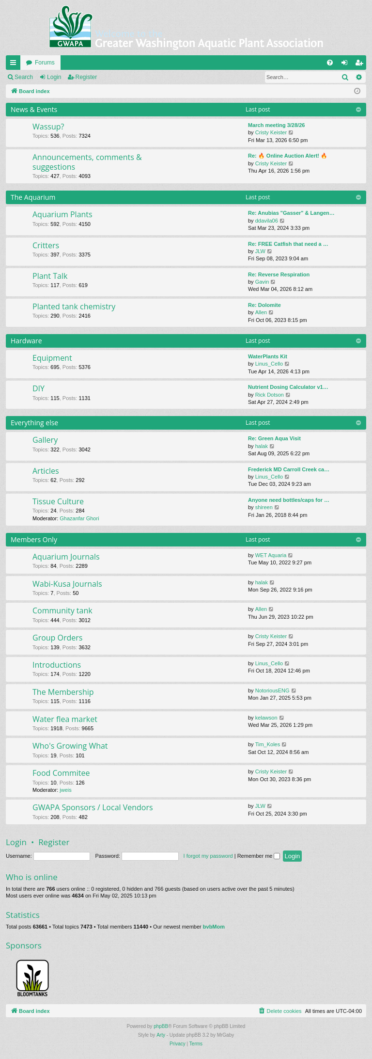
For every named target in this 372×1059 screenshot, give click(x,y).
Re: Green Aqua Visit (274, 438)
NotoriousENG (272, 690)
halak (261, 446)
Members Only (34, 539)
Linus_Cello (269, 364)
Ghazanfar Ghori (79, 518)
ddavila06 (266, 221)
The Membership (63, 692)
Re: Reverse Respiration (279, 274)
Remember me (258, 856)
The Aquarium (33, 197)
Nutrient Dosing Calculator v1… (288, 387)
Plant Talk (49, 276)
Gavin (262, 282)
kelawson (266, 718)
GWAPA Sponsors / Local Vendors (92, 807)
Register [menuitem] (361, 64)
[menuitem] (330, 62)
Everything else (34, 422)
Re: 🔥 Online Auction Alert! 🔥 (287, 156)
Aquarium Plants (62, 214)
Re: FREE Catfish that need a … (288, 244)
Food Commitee (61, 773)
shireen (264, 507)
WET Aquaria (271, 555)
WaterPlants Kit (267, 356)
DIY (38, 388)
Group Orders (57, 637)
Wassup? (48, 126)
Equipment (52, 358)
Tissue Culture (58, 501)
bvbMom (214, 927)
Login (54, 77)
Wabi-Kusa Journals (67, 583)
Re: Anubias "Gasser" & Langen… (291, 213)
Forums (45, 62)
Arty (160, 1035)
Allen (261, 312)
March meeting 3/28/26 (276, 125)
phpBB (161, 1026)
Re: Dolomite (264, 305)
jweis (65, 790)
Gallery (45, 439)
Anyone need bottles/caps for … (288, 500)
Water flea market (64, 719)
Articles (45, 470)
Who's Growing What (70, 745)
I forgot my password (208, 856)
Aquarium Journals (66, 556)
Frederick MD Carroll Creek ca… (288, 469)
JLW (260, 251)
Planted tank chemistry (73, 306)
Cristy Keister (271, 132)
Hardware (26, 340)
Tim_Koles (267, 744)
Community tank (62, 610)
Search (24, 77)
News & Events (34, 109)
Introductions (56, 664)
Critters (45, 245)
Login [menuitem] (346, 64)
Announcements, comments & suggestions (87, 162)
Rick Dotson (269, 395)
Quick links (15, 64)
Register (86, 77)
